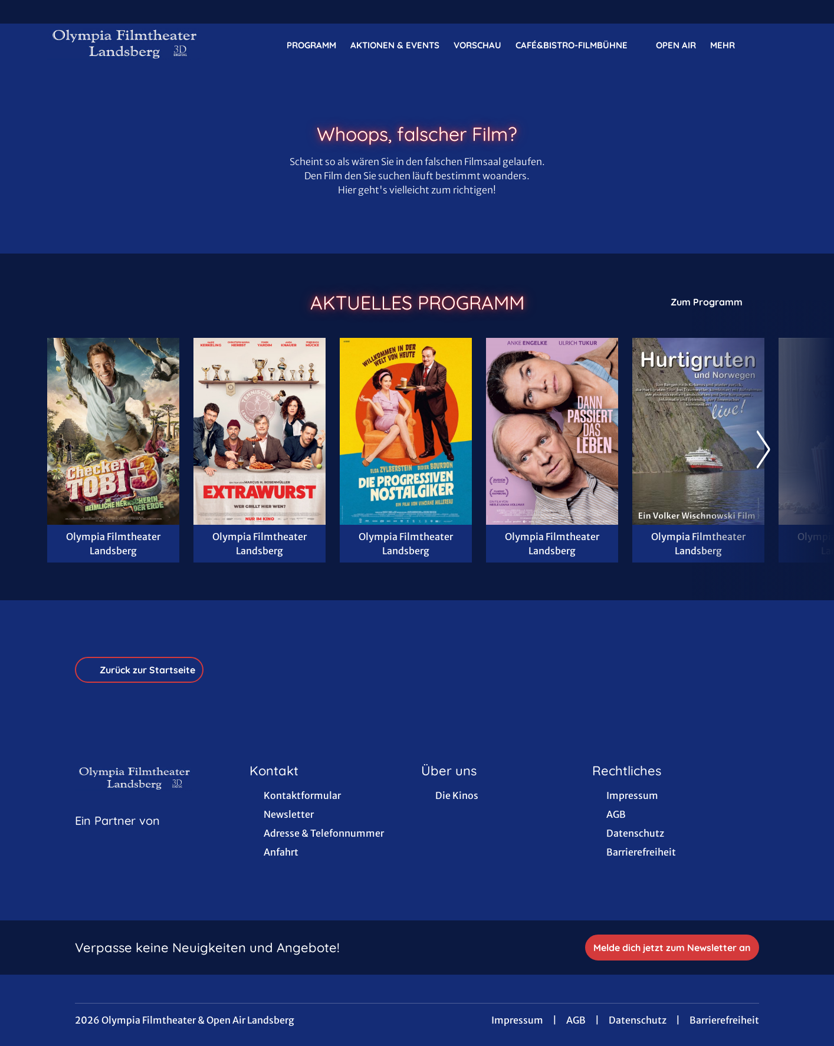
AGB (576, 1020)
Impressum (517, 1020)
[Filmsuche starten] (775, 45)
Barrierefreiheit (724, 1020)
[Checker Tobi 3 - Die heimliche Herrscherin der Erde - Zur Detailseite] (113, 431)
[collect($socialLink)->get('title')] (21, 12)
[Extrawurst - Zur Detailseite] (259, 431)
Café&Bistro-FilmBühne (578, 45)
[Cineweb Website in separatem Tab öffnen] (117, 835)
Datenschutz (637, 1020)
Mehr (729, 45)
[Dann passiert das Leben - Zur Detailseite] (552, 431)
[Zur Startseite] (129, 45)
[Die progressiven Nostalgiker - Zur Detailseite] (406, 431)
